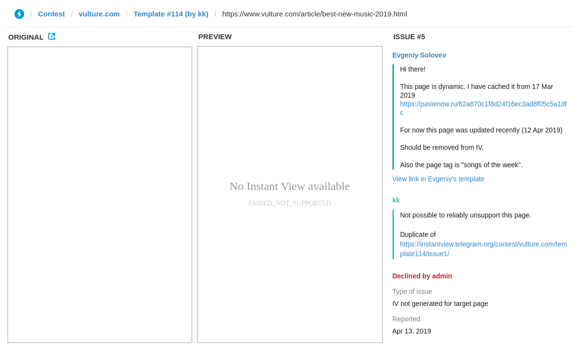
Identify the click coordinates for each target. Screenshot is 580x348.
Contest (51, 14)
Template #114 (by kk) (170, 14)
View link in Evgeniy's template (438, 179)
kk (396, 200)
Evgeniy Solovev (419, 55)
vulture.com (99, 14)
